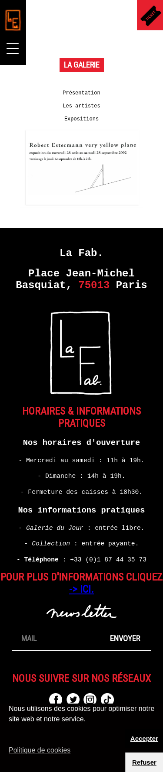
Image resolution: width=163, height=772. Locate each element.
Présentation (81, 93)
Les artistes (81, 106)
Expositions (81, 119)
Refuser (144, 762)
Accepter (144, 738)
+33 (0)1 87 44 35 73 (108, 559)
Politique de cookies (39, 750)
